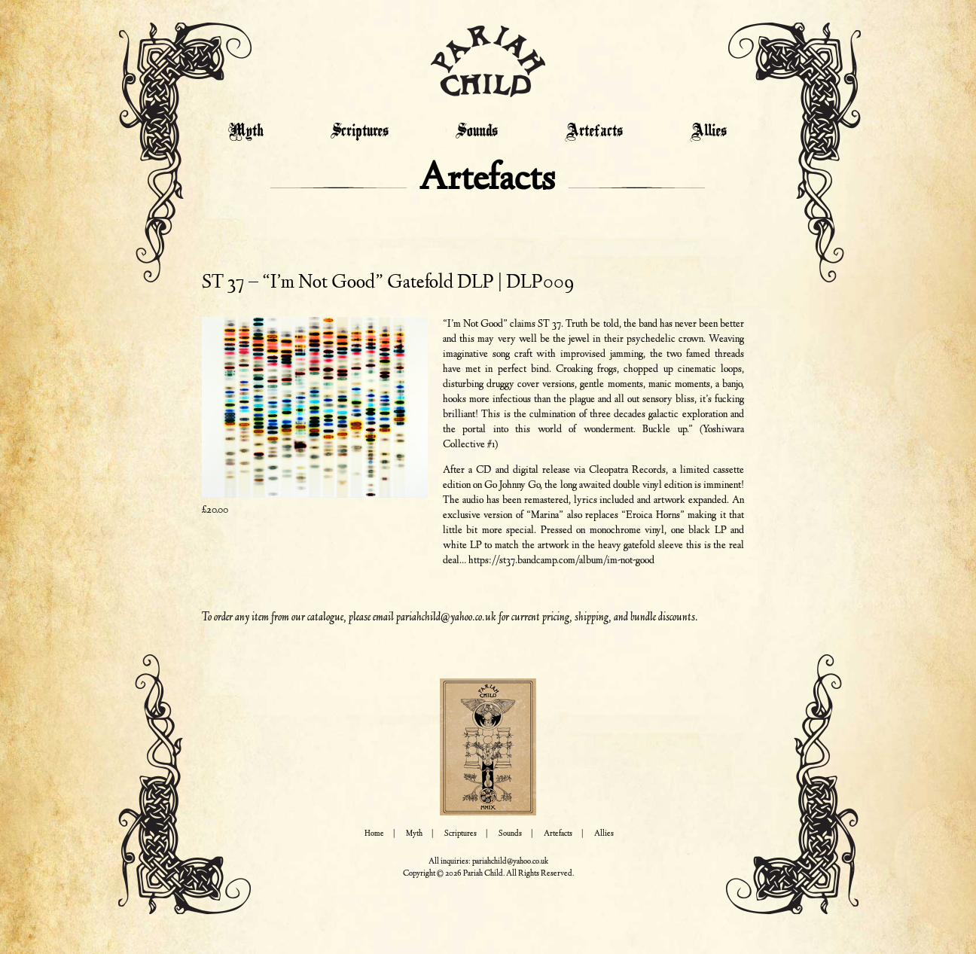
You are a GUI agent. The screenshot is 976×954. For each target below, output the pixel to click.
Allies (708, 131)
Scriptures (360, 131)
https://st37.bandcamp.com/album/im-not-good (561, 561)
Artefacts (594, 131)
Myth (246, 131)
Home (374, 834)
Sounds (477, 131)
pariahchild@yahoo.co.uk (446, 617)
